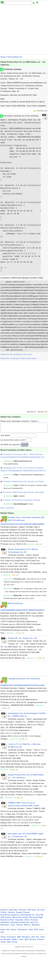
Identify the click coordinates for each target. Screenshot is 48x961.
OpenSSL (19, 922)
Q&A (27, 941)
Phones (41, 941)
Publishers (5, 924)
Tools (12, 927)
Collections (22, 932)
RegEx (15, 941)
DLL (37, 939)
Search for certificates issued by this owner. (19, 358)
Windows (36, 927)
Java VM (39, 917)
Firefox (4, 914)
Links (21, 941)
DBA (19, 939)
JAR (33, 939)
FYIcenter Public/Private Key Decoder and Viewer (23, 483)
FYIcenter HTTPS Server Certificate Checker (21, 502)
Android (4, 912)
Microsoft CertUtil (20, 919)
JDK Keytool (6, 919)
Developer (11, 939)
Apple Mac (13, 912)
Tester (3, 939)
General (11, 914)
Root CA (34, 924)
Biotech (33, 941)
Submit (24, 447)
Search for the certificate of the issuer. (17, 354)
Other (26, 922)
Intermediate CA (15, 57)
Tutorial (19, 927)
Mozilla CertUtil (7, 922)
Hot (8, 932)
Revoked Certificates (20, 924)
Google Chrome (23, 914)
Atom (41, 932)
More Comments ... (8, 510)
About (13, 932)
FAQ (9, 944)
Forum (15, 944)
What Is (27, 927)
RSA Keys (5, 927)
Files (43, 939)
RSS (36, 932)
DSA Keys (32, 912)
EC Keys (41, 912)
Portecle (34, 922)
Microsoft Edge (36, 919)
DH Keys (23, 912)
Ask (2, 934)
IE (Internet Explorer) (10, 917)
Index (30, 932)
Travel (3, 944)
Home (3, 57)
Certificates (6, 941)
